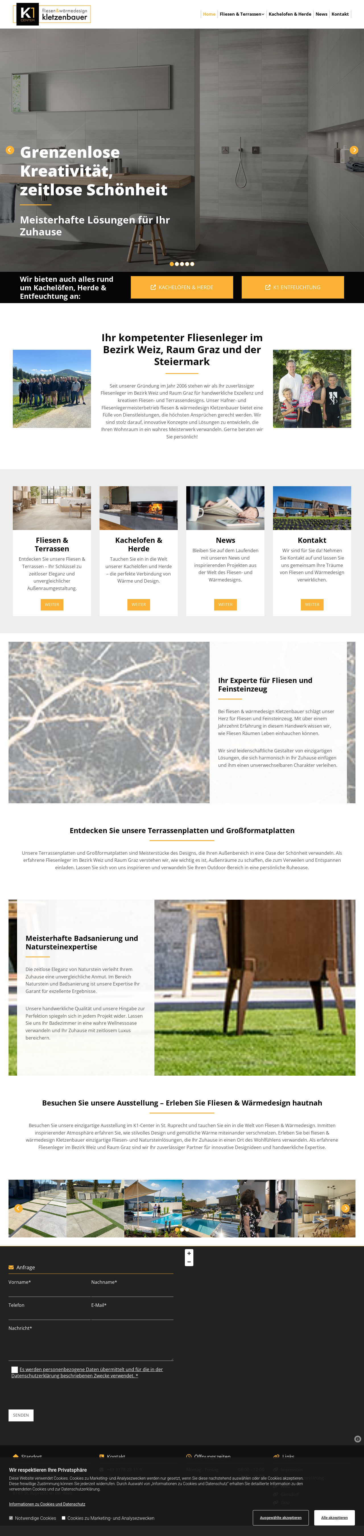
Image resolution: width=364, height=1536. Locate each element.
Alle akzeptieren (334, 1518)
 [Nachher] (354, 150)
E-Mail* (99, 1305)
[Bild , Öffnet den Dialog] (52, 389)
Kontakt (340, 14)
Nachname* (104, 1282)
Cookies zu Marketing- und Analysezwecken (108, 1518)
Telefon (16, 1305)
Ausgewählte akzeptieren (280, 1518)
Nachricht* (20, 1328)
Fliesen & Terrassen (240, 14)
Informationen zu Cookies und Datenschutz (47, 1504)
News (321, 14)
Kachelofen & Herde (290, 14)
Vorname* (20, 1282)
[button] (182, 287)
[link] (242, 14)
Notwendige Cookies (32, 1518)
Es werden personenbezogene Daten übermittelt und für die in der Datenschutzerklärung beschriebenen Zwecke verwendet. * (87, 1372)
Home (209, 14)
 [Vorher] (10, 150)
